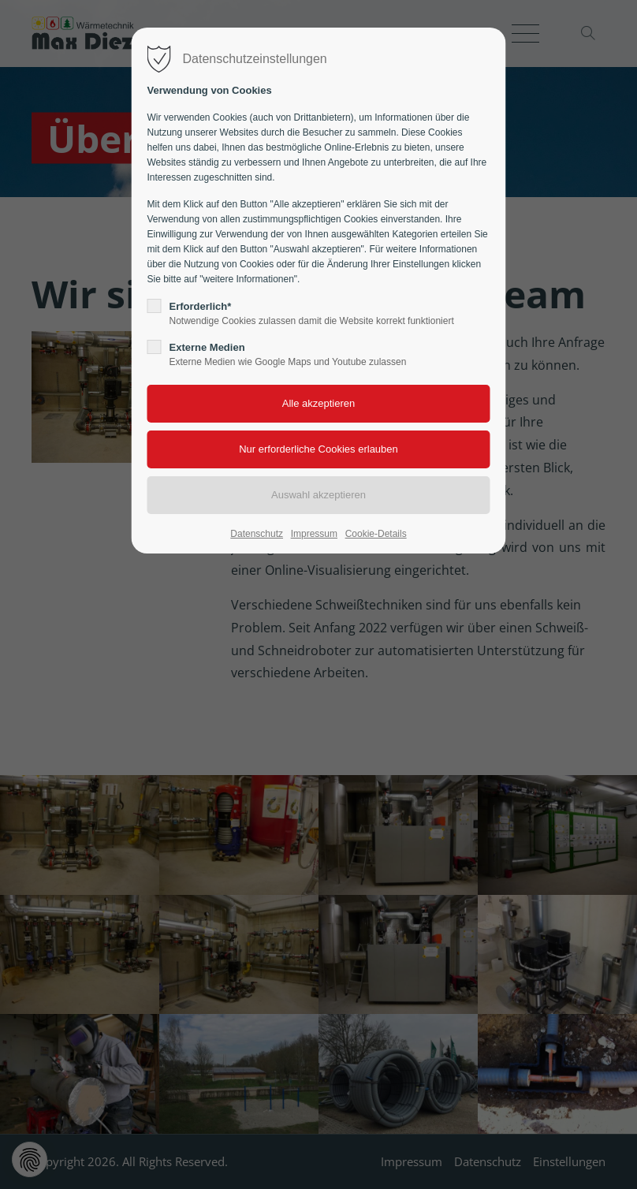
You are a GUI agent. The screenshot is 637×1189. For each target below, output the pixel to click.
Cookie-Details (376, 533)
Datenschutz (256, 533)
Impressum (314, 533)
